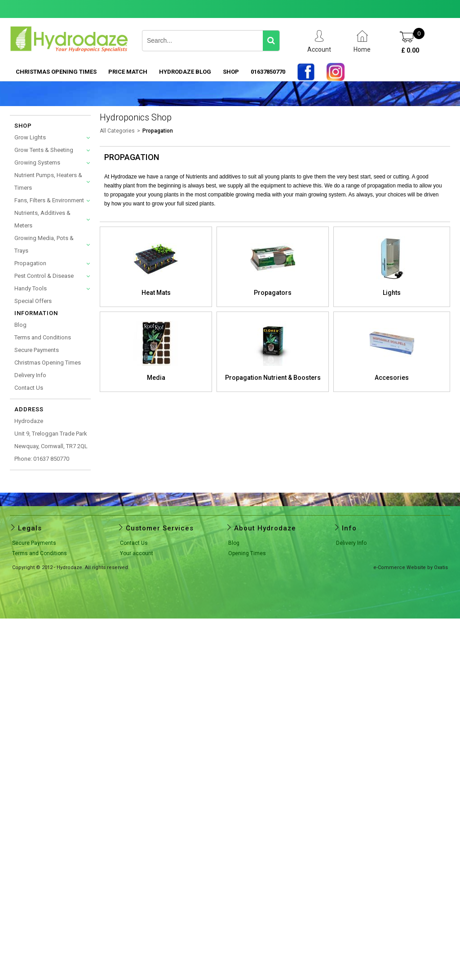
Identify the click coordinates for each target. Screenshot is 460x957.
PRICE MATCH (127, 71)
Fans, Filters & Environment (49, 200)
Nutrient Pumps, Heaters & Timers (48, 181)
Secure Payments (36, 350)
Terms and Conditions (42, 337)
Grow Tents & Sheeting (43, 150)
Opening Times (247, 553)
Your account (136, 553)
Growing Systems (37, 162)
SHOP (231, 71)
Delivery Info (30, 375)
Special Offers (33, 301)
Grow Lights (30, 137)
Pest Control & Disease (44, 275)
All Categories (117, 131)
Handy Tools (30, 288)
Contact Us (28, 387)
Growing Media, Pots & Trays (44, 244)
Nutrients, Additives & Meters (42, 219)
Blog (20, 324)
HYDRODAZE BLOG (185, 71)
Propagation (30, 263)
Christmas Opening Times (56, 71)
